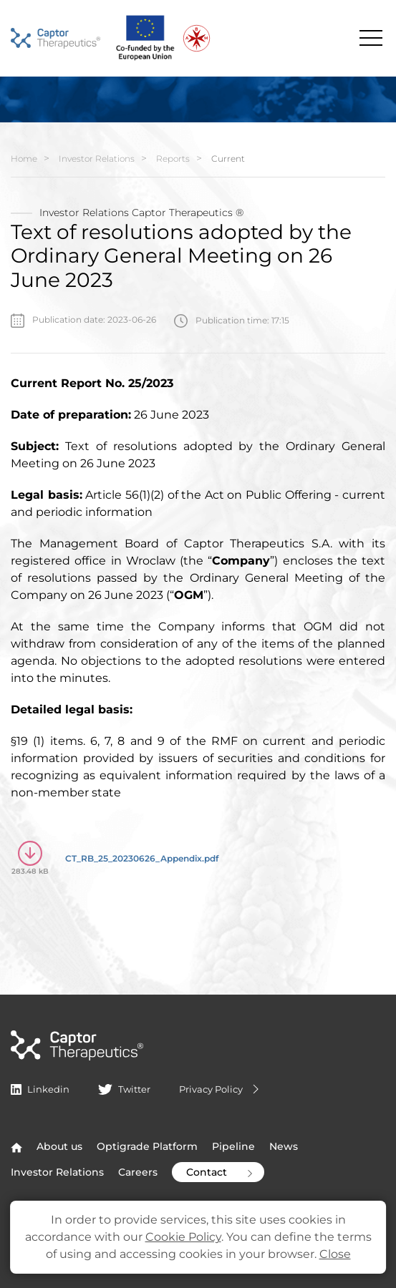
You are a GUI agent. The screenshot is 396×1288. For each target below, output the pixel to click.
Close (335, 1254)
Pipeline (233, 1146)
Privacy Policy (221, 1089)
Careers (138, 1172)
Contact (221, 1172)
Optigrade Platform (147, 1146)
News (283, 1146)
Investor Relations (97, 158)
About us (59, 1146)
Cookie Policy (183, 1237)
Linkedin (40, 1089)
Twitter (124, 1089)
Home (24, 158)
